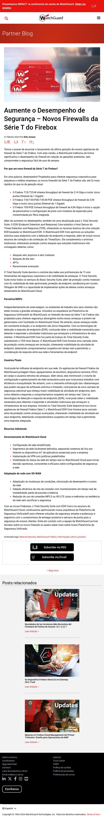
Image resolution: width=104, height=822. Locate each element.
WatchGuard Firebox (47, 537)
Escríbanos (12, 789)
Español (9, 808)
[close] (94, 6)
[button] (6, 18)
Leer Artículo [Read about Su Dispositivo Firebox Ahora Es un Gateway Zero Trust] (31, 687)
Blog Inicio (54, 570)
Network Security (27, 537)
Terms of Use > (94, 814)
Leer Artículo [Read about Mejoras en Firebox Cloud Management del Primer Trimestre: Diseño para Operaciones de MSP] (31, 742)
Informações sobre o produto (72, 537)
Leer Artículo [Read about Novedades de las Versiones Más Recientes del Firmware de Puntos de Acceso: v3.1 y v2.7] (31, 631)
